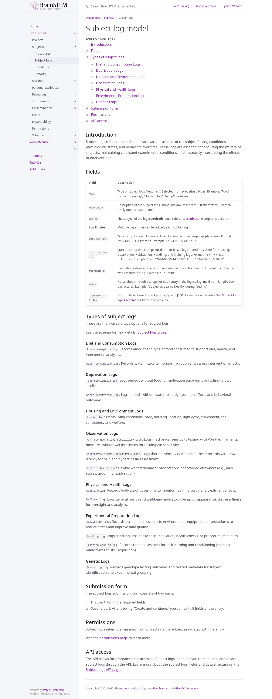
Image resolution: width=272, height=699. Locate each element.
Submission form (104, 108)
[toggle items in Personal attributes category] (75, 87)
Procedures (42, 53)
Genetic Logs (106, 102)
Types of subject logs (107, 57)
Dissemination (42, 108)
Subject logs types (151, 332)
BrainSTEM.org (180, 6)
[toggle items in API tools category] (75, 155)
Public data (37, 169)
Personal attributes (45, 88)
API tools (36, 156)
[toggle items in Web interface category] (75, 142)
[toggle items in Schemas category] (75, 135)
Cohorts (40, 74)
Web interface (39, 142)
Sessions (38, 81)
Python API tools (232, 6)
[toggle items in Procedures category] (75, 53)
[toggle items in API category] (75, 149)
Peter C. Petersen (53, 690)
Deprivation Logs (109, 70)
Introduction (101, 44)
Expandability (41, 122)
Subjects (38, 47)
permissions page (113, 638)
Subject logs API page (103, 669)
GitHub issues (160, 688)
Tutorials (36, 162)
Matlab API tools (206, 6)
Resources (39, 94)
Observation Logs (110, 83)
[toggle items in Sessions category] (75, 80)
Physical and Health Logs (116, 89)
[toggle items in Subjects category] (75, 46)
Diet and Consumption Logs (118, 64)
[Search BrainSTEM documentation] (123, 6)
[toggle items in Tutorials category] (75, 162)
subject (194, 219)
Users (36, 115)
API (32, 149)
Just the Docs (132, 688)
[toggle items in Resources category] (75, 94)
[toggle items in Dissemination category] (75, 108)
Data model (38, 33)
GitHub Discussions (186, 688)
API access (99, 120)
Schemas (38, 135)
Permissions (40, 128)
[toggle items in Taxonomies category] (75, 101)
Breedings (42, 67)
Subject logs (43, 60)
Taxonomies (40, 101)
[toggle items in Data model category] (75, 33)
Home (34, 26)
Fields (95, 50)
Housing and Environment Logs (121, 76)
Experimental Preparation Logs (120, 95)
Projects (37, 40)
